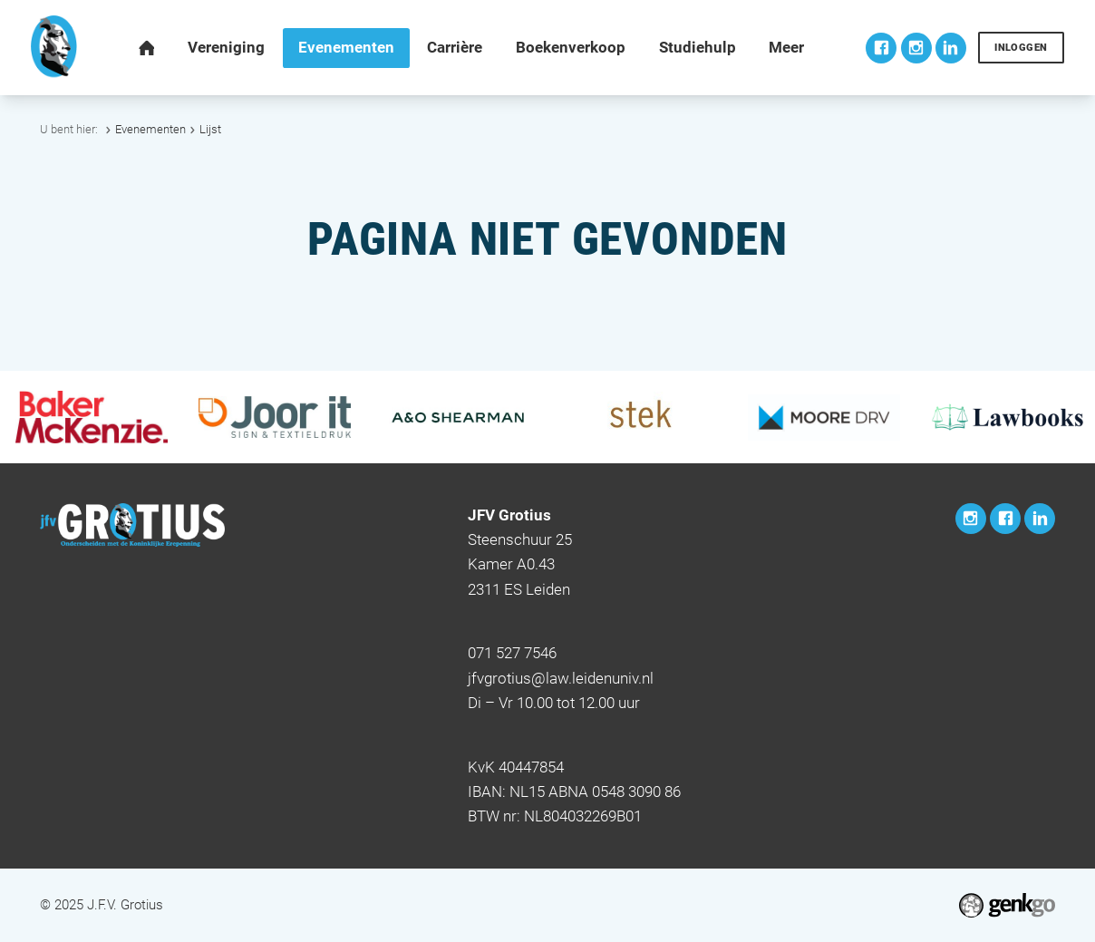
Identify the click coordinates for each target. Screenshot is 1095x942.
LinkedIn (950, 48)
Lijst (210, 129)
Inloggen (1020, 47)
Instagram (916, 48)
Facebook (881, 48)
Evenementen (150, 129)
